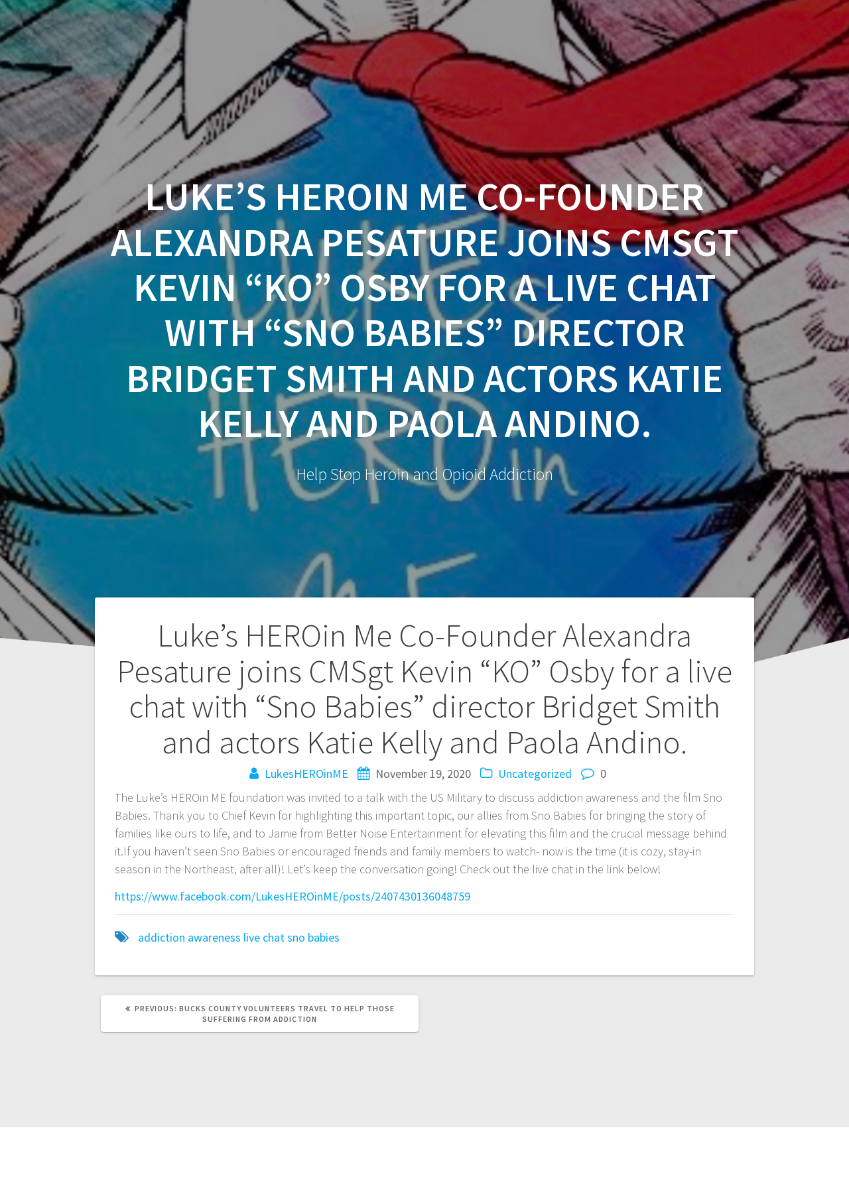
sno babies (313, 937)
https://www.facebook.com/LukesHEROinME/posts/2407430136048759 (292, 896)
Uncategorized (535, 773)
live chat (264, 937)
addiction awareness (189, 937)
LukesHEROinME (306, 773)
